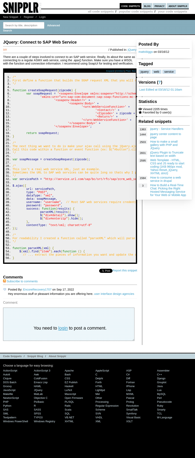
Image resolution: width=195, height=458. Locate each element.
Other (98, 432)
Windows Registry (44, 455)
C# (128, 409)
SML (6, 448)
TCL (159, 448)
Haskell (69, 420)
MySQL (161, 428)
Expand (110, 71)
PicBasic (39, 436)
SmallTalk (132, 444)
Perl (159, 432)
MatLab (38, 428)
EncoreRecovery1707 (37, 324)
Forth (98, 416)
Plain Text (131, 71)
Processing (102, 436)
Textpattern (9, 451)
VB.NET (69, 451)
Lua (159, 424)
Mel (97, 428)
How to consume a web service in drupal (165, 179)
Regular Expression (107, 440)
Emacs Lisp (41, 416)
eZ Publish (71, 416)
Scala (68, 444)
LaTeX (68, 424)
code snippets (130, 6)
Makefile (8, 428)
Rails (68, 440)
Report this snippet (124, 305)
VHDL (99, 451)
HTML (99, 420)
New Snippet (10, 16)
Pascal (130, 432)
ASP (129, 405)
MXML (130, 428)
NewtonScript (11, 432)
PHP (6, 436)
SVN (98, 448)
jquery (145, 71)
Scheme (100, 444)
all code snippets (101, 11)
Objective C (41, 432)
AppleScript (102, 405)
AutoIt (6, 409)
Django (161, 412)
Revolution (132, 440)
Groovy (7, 420)
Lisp (128, 424)
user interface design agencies (114, 328)
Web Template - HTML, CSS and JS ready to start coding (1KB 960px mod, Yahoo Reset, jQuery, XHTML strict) (167, 166)
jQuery (132, 49)
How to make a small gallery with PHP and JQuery (164, 145)
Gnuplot (161, 416)
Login (42, 16)
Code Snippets (12, 390)
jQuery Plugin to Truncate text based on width (167, 154)
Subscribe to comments (20, 315)
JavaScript (9, 424)
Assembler (163, 405)
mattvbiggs (146, 51)
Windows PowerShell (15, 455)
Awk (36, 409)
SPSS (37, 448)
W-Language (164, 451)
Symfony (131, 448)
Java (160, 420)
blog (147, 6)
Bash (68, 409)
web (156, 71)
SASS (37, 444)
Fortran (130, 416)
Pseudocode (164, 436)
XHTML (69, 455)
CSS (67, 412)
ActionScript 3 (42, 405)
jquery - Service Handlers (167, 128)
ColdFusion (40, 412)
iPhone (130, 420)
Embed (120, 71)
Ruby (160, 440)
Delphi (99, 412)
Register (29, 16)
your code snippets (172, 11)
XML (98, 455)
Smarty (161, 444)
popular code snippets (136, 11)
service (169, 71)
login (63, 362)
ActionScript (10, 405)
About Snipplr (57, 390)
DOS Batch (9, 416)
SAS (5, 444)
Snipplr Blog (35, 390)
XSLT (129, 455)
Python (7, 440)
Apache (69, 405)
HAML (37, 420)
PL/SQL (69, 436)
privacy (159, 6)
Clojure (7, 412)
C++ (159, 409)
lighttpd (100, 424)
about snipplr (178, 6)
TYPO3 (38, 451)
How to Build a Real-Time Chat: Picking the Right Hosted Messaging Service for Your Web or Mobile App (168, 190)
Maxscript (70, 428)
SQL (67, 448)
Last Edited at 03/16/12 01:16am (160, 89)
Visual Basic (133, 451)
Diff (128, 412)
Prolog (130, 436)
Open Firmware (74, 432)
